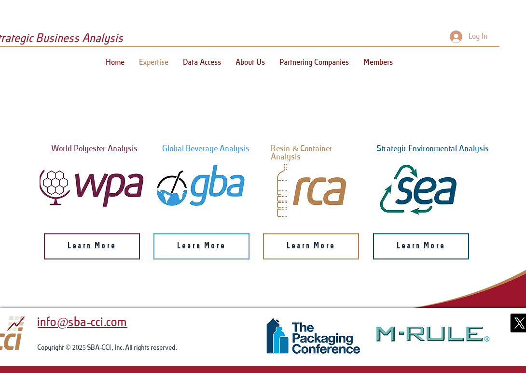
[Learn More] (92, 246)
